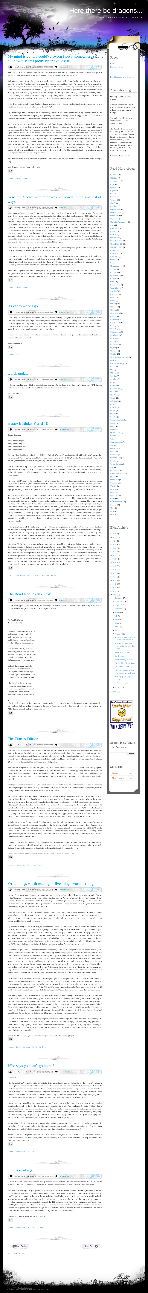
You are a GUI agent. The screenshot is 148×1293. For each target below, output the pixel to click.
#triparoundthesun (116, 473)
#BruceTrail (114, 216)
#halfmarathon (115, 332)
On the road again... (23, 1170)
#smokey (39, 1227)
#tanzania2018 (115, 458)
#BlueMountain (116, 213)
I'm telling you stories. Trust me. (122, 77)
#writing (42, 1047)
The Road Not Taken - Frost (30, 594)
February (118, 634)
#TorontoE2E (115, 470)
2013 (115, 580)
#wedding (113, 495)
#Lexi (112, 360)
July (116, 616)
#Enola (112, 282)
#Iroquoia (113, 351)
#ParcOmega (115, 395)
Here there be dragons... (106, 10)
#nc (111, 382)
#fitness (30, 575)
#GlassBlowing (115, 319)
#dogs (112, 263)
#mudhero (114, 379)
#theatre (113, 461)
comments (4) (64, 312)
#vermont (113, 483)
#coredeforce (115, 238)
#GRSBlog (114, 329)
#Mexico (113, 373)
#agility (113, 191)
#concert (113, 235)
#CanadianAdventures (118, 222)
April (117, 627)
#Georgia (113, 316)
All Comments (118, 778)
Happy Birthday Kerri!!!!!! (29, 423)
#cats (112, 225)
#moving (113, 376)
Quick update (18, 373)
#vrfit (112, 489)
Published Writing (116, 67)
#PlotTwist (114, 401)
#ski (111, 445)
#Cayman (113, 228)
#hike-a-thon (114, 338)
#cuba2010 (114, 253)
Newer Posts (20, 1246)
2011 (115, 588)
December (118, 598)
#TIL (112, 467)
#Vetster (113, 486)
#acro (112, 184)
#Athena (113, 200)
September (119, 609)
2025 (115, 537)
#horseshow (114, 345)
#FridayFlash (115, 313)
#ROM (112, 423)
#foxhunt (113, 310)
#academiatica (115, 181)
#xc (111, 511)
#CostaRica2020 (116, 244)
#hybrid (113, 348)
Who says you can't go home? (31, 1066)
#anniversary (115, 197)
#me (111, 370)
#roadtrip (113, 417)
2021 (115, 552)
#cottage (113, 250)
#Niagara (113, 385)
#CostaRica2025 (116, 247)
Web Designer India (13, 1289)
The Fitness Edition (23, 739)
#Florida (113, 307)
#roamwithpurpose (117, 420)
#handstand (114, 335)
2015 (115, 573)
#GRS (38, 575)
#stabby (113, 451)
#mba (112, 367)
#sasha (112, 429)
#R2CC (113, 411)
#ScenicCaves (115, 433)
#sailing (113, 426)
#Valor (112, 477)
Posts (115, 774)
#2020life (113, 175)
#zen (112, 514)
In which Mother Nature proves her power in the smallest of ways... (54, 199)
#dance (112, 260)
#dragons (113, 269)
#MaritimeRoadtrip (117, 363)
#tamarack (114, 455)
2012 (115, 584)
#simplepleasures (116, 442)
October (118, 605)
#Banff (112, 203)
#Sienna (46, 575)
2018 (115, 562)
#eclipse (113, 279)
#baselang (113, 206)
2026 (115, 534)
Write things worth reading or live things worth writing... (52, 883)
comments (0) (64, 67)
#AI (111, 194)
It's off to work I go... (24, 306)
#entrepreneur (115, 285)
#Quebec (113, 407)
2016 (115, 570)
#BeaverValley (115, 209)
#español (113, 291)
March (117, 630)
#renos (112, 414)
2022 (115, 548)
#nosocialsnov (115, 389)
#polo (112, 404)
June (116, 620)
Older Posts (90, 1246)
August (117, 612)
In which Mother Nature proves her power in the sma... (124, 646)
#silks (112, 439)
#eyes (112, 297)
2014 (115, 577)
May (116, 623)
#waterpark (114, 492)
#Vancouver (114, 480)
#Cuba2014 (114, 257)
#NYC (112, 392)
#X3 (111, 508)
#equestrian (20, 575)
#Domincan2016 (116, 266)
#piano (112, 398)
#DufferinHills (115, 275)
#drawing (113, 272)
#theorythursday (116, 464)
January (118, 687)
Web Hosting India (43, 1289)
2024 (115, 541)
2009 (115, 595)
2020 (115, 555)
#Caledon (113, 219)
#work (26, 178)
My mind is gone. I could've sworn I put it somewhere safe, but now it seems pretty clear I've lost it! (54, 58)
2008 (115, 692)
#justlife (18, 178)
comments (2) (64, 208)
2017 (115, 566)
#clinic (112, 231)
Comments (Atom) (24, 1253)
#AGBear (113, 187)
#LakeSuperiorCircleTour (119, 357)
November (119, 602)
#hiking (113, 341)
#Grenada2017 (115, 323)
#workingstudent (116, 502)
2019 (115, 559)
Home (112, 64)
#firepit (113, 301)
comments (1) (64, 1072)
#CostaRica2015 (116, 241)
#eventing (113, 294)
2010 (115, 591)
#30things (113, 178)
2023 (115, 545)
